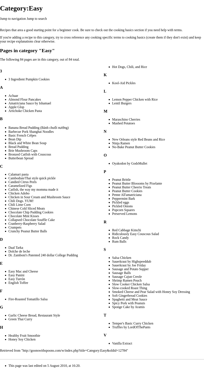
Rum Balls (119, 241)
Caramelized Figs (20, 185)
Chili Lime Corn (19, 204)
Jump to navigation (13, 18)
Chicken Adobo (18, 193)
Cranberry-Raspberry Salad (26, 223)
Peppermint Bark (123, 198)
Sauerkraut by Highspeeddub (131, 261)
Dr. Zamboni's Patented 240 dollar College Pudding (43, 255)
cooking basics (124, 30)
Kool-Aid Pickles (124, 83)
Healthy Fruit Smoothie (24, 335)
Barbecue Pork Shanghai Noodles (31, 131)
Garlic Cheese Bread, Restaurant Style (34, 315)
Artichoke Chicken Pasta (25, 111)
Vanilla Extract (122, 343)
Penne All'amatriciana (127, 195)
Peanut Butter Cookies (127, 191)
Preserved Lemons (124, 213)
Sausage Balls (121, 273)
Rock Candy (120, 237)
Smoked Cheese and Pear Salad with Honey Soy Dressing (151, 292)
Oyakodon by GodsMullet (129, 163)
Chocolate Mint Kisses (23, 216)
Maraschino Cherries (126, 119)
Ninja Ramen (121, 143)
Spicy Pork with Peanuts (128, 303)
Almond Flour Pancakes (24, 99)
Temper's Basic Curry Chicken (132, 323)
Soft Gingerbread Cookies (129, 295)
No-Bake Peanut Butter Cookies (133, 147)
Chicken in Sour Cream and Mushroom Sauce (39, 197)
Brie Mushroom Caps (22, 150)
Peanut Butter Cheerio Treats (131, 187)
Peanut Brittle (121, 179)
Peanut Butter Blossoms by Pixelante (137, 183)
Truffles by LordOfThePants (131, 327)
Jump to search (37, 18)
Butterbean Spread (20, 158)
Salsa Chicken (121, 257)
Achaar (13, 95)
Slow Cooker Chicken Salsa (131, 284)
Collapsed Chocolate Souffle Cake (31, 220)
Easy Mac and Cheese (23, 271)
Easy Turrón (16, 279)
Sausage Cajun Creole (127, 276)
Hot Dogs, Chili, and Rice (129, 67)
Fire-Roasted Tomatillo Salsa (28, 299)
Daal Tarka (15, 247)
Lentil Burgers (122, 103)
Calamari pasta (18, 174)
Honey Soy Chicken (22, 339)
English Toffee (18, 283)
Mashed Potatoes (123, 123)
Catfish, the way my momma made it (33, 189)
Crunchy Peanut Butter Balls (27, 231)
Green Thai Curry (20, 319)
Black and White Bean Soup (27, 143)
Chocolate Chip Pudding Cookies (30, 212)
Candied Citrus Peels (22, 182)
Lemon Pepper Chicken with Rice (135, 99)
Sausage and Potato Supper (130, 269)
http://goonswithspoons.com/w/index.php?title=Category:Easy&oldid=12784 (75, 350)
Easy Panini (16, 275)
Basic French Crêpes (22, 135)
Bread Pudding (18, 147)
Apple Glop (16, 107)
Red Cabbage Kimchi (126, 230)
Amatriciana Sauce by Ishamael (29, 103)
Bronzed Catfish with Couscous (29, 154)
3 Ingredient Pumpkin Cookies (29, 79)
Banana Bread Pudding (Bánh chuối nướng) (38, 127)
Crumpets (14, 227)
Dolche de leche (19, 251)
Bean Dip (14, 139)
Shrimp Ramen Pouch (127, 280)
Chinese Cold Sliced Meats (26, 208)
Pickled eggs (120, 202)
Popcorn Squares (123, 210)
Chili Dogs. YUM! (21, 201)
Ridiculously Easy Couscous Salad (135, 234)
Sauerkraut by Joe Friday (129, 265)
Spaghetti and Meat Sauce (129, 299)
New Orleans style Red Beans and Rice (138, 139)
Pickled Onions (122, 206)
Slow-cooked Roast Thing (129, 288)
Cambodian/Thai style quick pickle (32, 178)
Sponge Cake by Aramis (128, 307)
